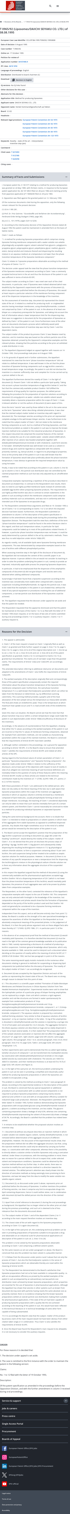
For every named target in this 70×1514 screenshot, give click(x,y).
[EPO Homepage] (15, 6)
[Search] (50, 6)
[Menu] (58, 6)
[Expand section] (66, 1401)
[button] (35, 176)
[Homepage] (1, 22)
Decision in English (22, 80)
